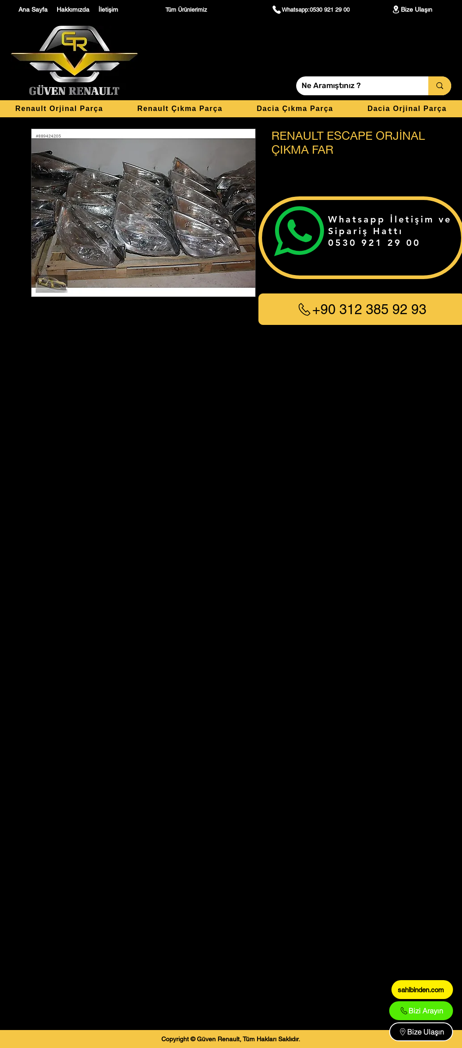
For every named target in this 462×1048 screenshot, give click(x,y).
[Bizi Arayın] (421, 1010)
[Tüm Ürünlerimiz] (187, 9)
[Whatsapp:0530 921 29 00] (310, 9)
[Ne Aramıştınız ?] (355, 85)
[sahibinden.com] (422, 989)
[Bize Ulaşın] (411, 9)
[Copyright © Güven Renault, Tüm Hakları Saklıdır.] (231, 1039)
